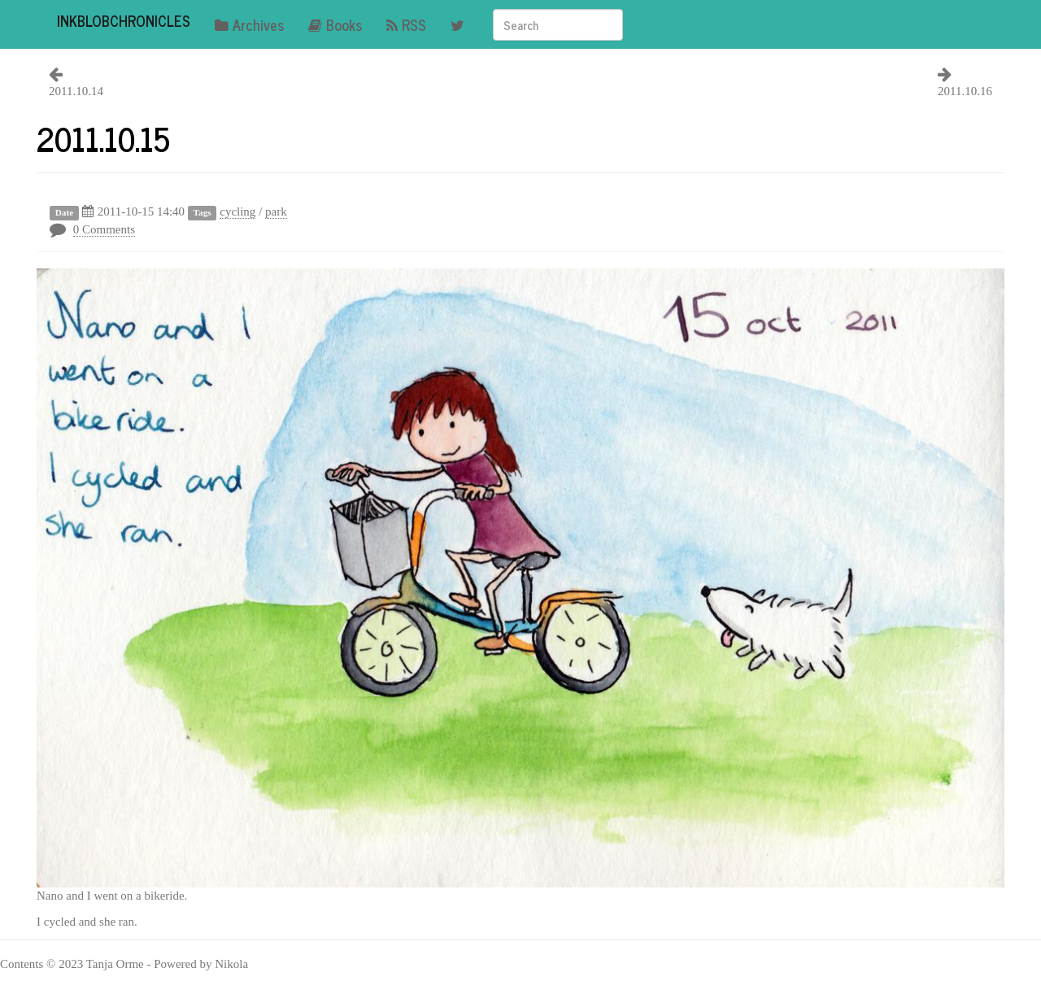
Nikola (231, 963)
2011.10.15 (103, 138)
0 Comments (104, 229)
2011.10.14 (76, 91)
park (276, 211)
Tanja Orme (115, 963)
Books (335, 24)
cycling (237, 211)
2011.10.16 (965, 91)
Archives (249, 24)
